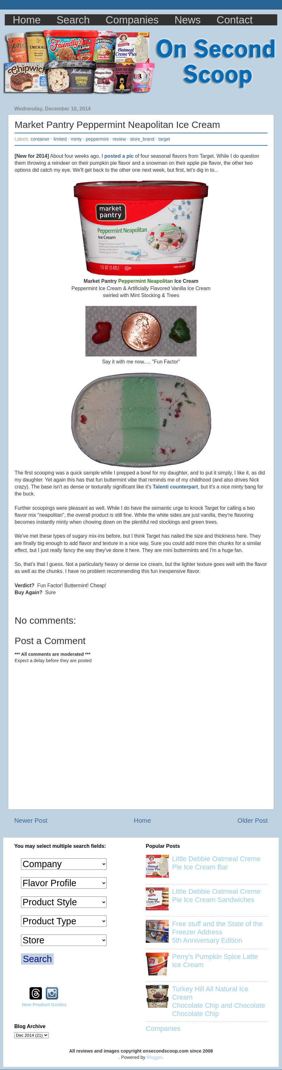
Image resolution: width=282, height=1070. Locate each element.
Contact (235, 19)
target (164, 139)
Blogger (154, 1057)
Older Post (253, 820)
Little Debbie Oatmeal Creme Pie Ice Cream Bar (216, 863)
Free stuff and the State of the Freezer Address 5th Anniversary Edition (217, 932)
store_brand (142, 139)
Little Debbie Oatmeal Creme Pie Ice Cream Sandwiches (216, 895)
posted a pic (118, 156)
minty (76, 139)
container (39, 139)
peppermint (97, 139)
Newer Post (30, 820)
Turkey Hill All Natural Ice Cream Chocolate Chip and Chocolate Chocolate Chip (218, 1001)
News (188, 19)
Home (27, 19)
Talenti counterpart (175, 486)
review (119, 139)
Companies (132, 19)
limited (60, 139)
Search (73, 19)
